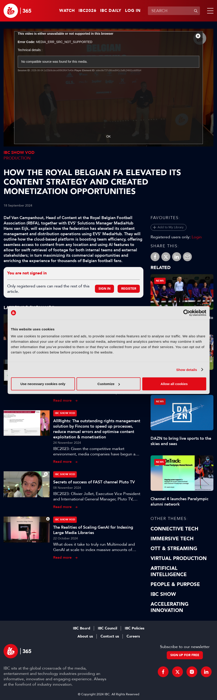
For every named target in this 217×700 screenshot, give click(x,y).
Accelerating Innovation (170, 607)
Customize (108, 384)
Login (197, 237)
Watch (67, 11)
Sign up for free (184, 655)
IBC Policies (134, 628)
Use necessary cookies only (42, 384)
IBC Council (107, 628)
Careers (133, 636)
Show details (186, 369)
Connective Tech (174, 529)
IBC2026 (87, 11)
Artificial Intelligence (169, 571)
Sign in (104, 288)
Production (17, 158)
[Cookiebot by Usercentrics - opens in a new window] (186, 312)
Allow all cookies (174, 384)
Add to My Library (171, 227)
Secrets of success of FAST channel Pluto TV (94, 482)
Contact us (110, 636)
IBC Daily (110, 11)
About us (85, 636)
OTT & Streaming (174, 548)
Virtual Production (179, 558)
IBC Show (163, 594)
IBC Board (81, 628)
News (160, 280)
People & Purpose (175, 584)
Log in (133, 11)
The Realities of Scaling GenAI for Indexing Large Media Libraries (93, 530)
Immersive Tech (172, 538)
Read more (62, 400)
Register (128, 288)
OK (108, 136)
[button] (209, 10)
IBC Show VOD (19, 152)
